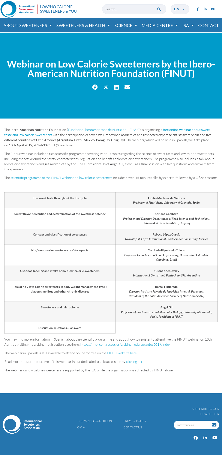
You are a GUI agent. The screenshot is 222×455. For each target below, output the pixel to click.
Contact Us (132, 427)
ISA (188, 25)
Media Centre (160, 25)
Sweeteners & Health (83, 25)
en (179, 9)
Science (125, 25)
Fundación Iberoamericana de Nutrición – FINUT (104, 130)
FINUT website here (122, 353)
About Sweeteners (27, 25)
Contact (208, 25)
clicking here (135, 361)
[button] (95, 87)
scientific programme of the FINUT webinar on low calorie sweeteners (61, 178)
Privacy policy (134, 421)
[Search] (159, 9)
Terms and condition (94, 421)
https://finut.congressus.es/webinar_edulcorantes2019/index (125, 344)
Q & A (81, 427)
